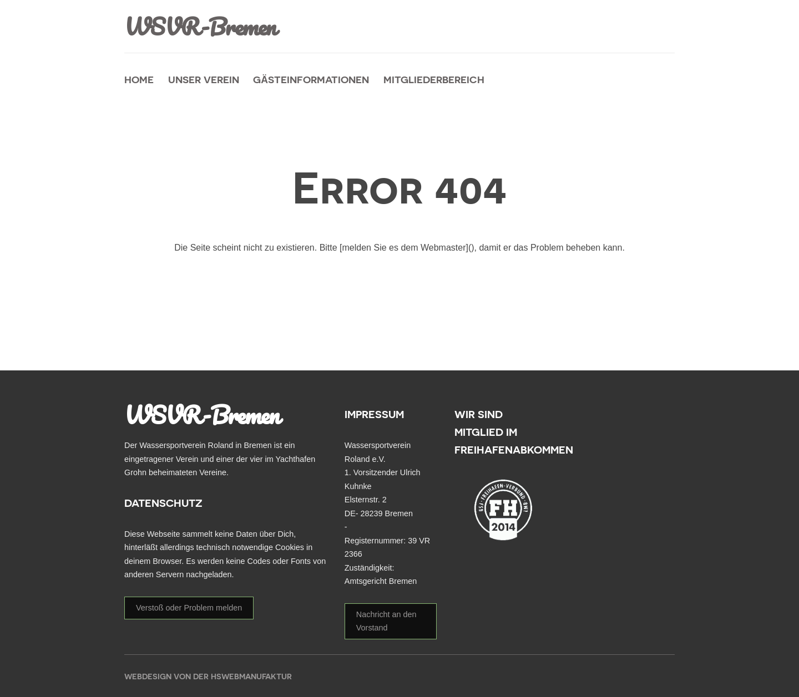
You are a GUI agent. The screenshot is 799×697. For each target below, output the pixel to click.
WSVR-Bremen (201, 26)
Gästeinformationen (311, 79)
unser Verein (203, 79)
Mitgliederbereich (433, 79)
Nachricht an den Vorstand (386, 621)
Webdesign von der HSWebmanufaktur (208, 676)
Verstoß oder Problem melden (189, 607)
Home (139, 79)
